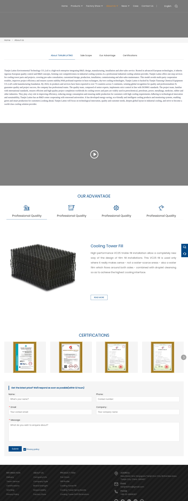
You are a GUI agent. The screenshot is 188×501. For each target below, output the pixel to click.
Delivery (10, 476)
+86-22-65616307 (129, 493)
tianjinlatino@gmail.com (132, 486)
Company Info (40, 476)
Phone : (100, 394)
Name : (12, 394)
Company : (101, 406)
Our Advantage (107, 55)
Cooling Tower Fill (68, 485)
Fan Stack (65, 476)
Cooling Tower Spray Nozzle (73, 489)
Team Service (12, 480)
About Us (19, 40)
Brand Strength (40, 485)
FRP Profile (65, 480)
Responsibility (39, 489)
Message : (15, 419)
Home (7, 40)
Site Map (10, 489)
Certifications (130, 55)
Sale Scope (86, 55)
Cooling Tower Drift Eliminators (74, 493)
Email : (13, 406)
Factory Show (39, 493)
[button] (183, 356)
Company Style (40, 480)
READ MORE (99, 296)
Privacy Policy (12, 493)
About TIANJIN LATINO (62, 55)
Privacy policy (33, 448)
